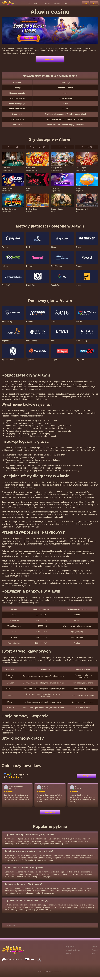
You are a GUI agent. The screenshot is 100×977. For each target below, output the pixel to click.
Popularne (13, 147)
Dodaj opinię (86, 776)
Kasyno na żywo (37, 147)
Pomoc (94, 954)
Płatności (46, 3)
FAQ (66, 3)
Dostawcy (57, 3)
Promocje (95, 950)
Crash (62, 147)
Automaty (87, 147)
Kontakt (94, 947)
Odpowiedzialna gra (73, 950)
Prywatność (70, 954)
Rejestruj (94, 3)
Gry (29, 3)
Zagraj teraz (50, 59)
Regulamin (70, 947)
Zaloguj (85, 3)
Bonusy (37, 3)
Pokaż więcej (50, 812)
